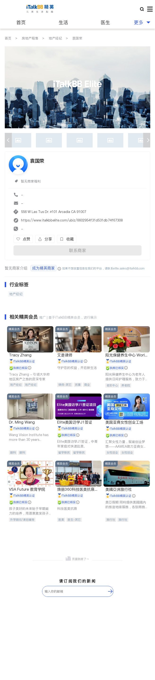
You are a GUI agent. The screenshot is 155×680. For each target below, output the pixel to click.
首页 (21, 22)
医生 (105, 22)
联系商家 (77, 250)
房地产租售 (30, 38)
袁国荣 (77, 38)
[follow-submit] (110, 591)
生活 (63, 22)
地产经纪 (55, 38)
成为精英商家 (43, 268)
